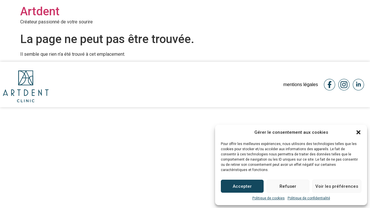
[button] (358, 132)
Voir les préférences (336, 186)
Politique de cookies (268, 198)
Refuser (288, 186)
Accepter (242, 186)
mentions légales (300, 84)
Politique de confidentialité (309, 198)
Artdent (40, 11)
